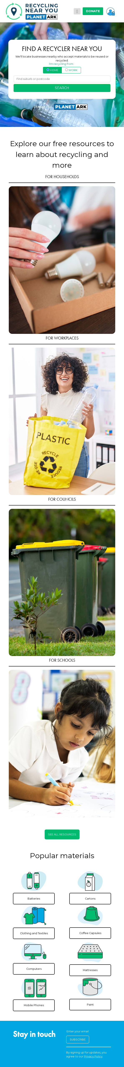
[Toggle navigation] (77, 11)
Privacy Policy (93, 1056)
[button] (110, 11)
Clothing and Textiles (34, 933)
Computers (34, 968)
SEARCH (62, 88)
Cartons (90, 898)
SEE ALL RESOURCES (62, 834)
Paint (90, 1004)
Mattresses (90, 970)
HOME (52, 70)
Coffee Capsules (90, 933)
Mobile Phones (34, 1005)
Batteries (34, 898)
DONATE (93, 11)
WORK (71, 70)
